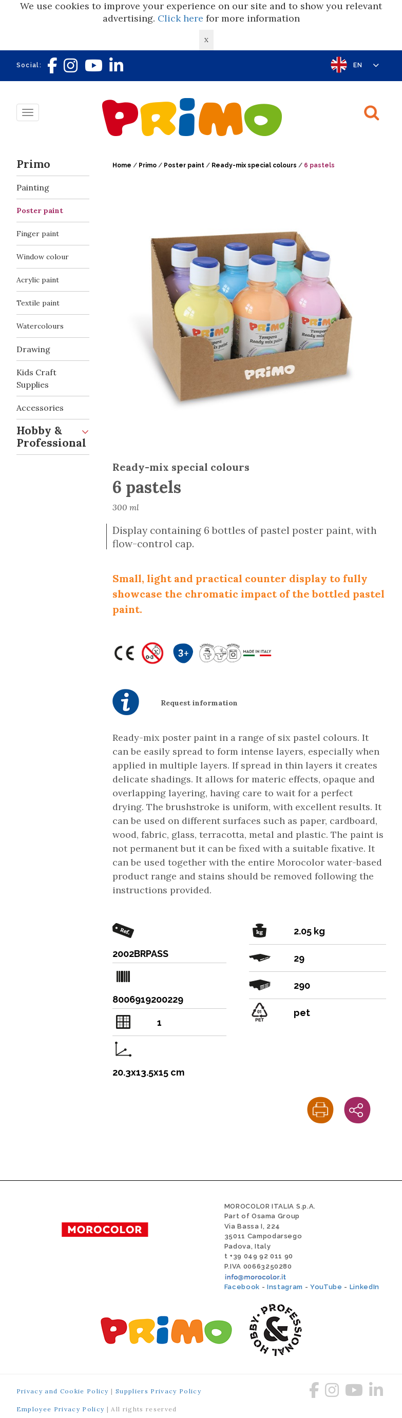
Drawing (53, 349)
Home (121, 165)
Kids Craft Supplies (53, 375)
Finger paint (37, 233)
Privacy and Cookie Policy (62, 1391)
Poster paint (39, 210)
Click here (180, 18)
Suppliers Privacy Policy (158, 1391)
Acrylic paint (37, 279)
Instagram (285, 1287)
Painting (53, 187)
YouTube (326, 1287)
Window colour (42, 256)
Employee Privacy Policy (60, 1409)
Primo (53, 164)
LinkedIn (364, 1287)
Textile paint (38, 303)
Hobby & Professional (53, 434)
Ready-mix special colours (254, 165)
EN (366, 65)
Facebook (242, 1287)
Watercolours (40, 326)
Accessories (53, 407)
